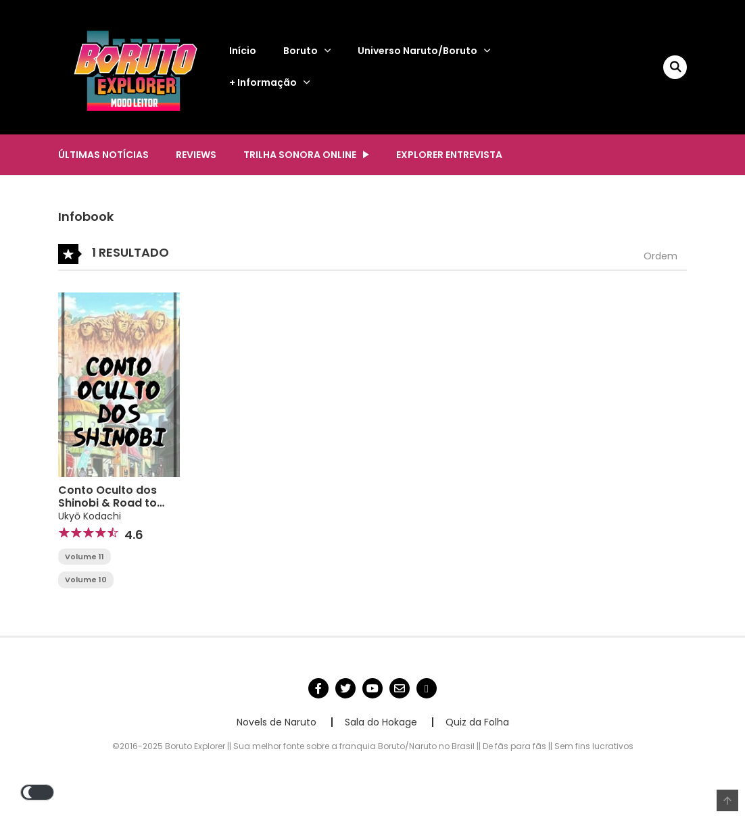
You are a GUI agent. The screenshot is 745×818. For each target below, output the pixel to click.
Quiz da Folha (477, 722)
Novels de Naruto (276, 722)
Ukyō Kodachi (89, 516)
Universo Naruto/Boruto (417, 50)
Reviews (196, 154)
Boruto (300, 50)
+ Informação (263, 82)
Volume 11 (84, 556)
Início (242, 50)
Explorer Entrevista (449, 154)
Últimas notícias (103, 154)
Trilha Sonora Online (299, 154)
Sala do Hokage (381, 722)
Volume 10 (86, 579)
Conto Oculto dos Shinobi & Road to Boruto (107, 502)
